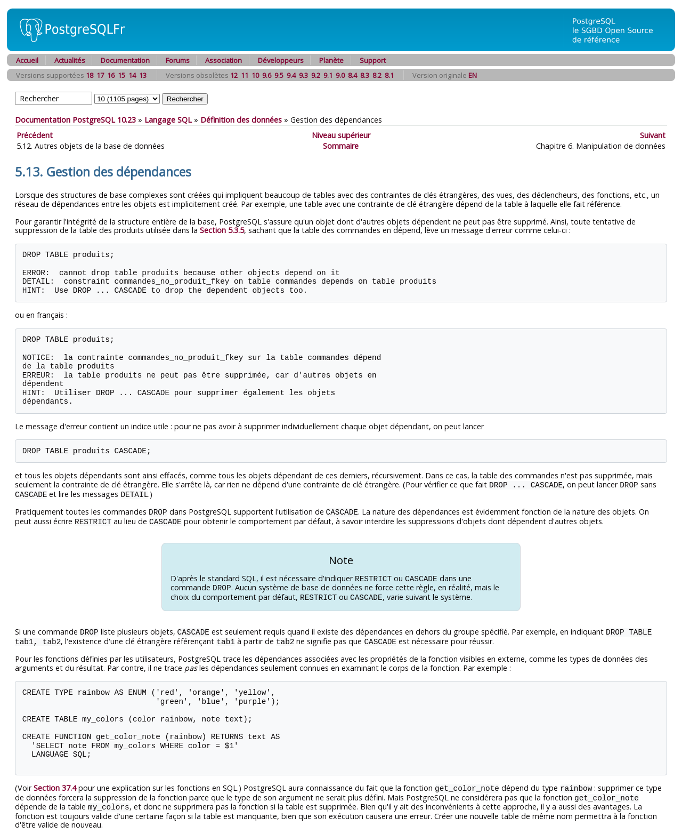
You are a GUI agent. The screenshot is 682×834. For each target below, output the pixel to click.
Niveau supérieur (341, 135)
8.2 (376, 75)
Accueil (27, 60)
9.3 (303, 75)
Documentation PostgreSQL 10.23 (75, 120)
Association (223, 60)
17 (100, 75)
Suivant (652, 135)
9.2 (315, 75)
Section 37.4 (55, 783)
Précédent (35, 135)
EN (472, 75)
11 (244, 75)
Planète (331, 60)
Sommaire (341, 146)
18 (89, 75)
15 (121, 75)
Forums (178, 60)
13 (143, 75)
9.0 (340, 75)
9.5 (278, 75)
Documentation (125, 60)
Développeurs (281, 60)
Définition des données (241, 120)
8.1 (389, 75)
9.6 (266, 75)
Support (373, 60)
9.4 (291, 75)
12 (234, 75)
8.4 (352, 75)
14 (132, 75)
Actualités (69, 60)
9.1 (327, 75)
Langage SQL (168, 120)
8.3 (364, 75)
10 (255, 75)
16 (111, 75)
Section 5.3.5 (222, 230)
